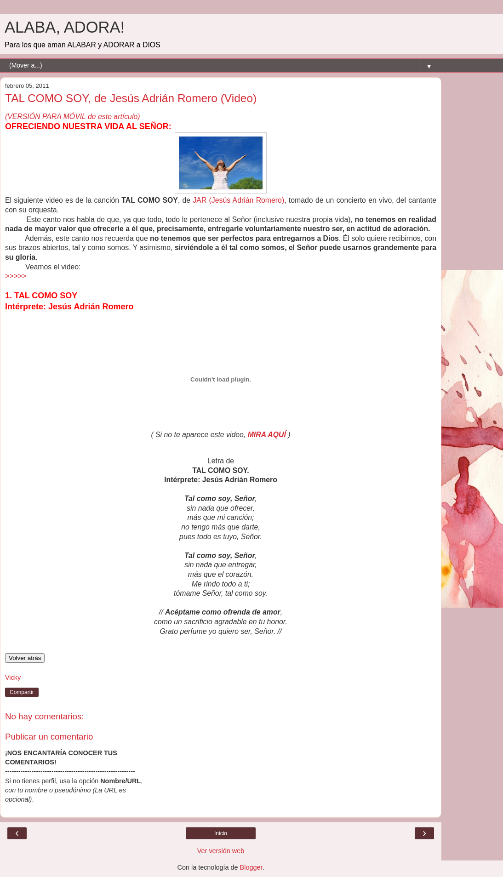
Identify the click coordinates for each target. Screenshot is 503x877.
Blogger (251, 867)
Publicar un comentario (49, 736)
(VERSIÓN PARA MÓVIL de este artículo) (72, 116)
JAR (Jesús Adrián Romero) (238, 200)
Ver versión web (220, 850)
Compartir (22, 692)
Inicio (220, 833)
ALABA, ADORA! (65, 27)
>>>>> (15, 276)
